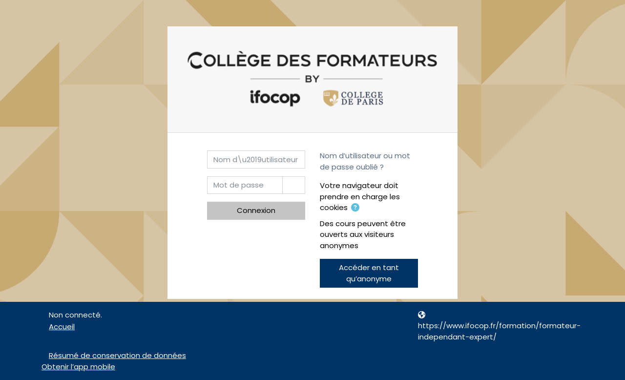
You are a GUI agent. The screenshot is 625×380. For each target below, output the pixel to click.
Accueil (62, 326)
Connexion (256, 210)
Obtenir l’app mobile (78, 366)
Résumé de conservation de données (117, 355)
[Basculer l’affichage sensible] (293, 185)
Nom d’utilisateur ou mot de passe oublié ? (365, 161)
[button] (355, 208)
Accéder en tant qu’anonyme (369, 273)
